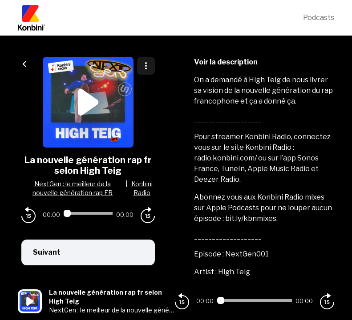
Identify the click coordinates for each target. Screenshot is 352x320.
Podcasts (318, 17)
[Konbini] (160, 18)
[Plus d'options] (146, 66)
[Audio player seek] (88, 213)
